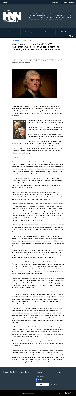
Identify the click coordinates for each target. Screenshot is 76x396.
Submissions (64, 32)
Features (11, 32)
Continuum (40, 379)
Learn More (54, 384)
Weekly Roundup (42, 381)
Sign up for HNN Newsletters (28, 393)
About (46, 32)
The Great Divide (32, 59)
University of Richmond (69, 2)
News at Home (15, 40)
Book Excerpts (29, 32)
